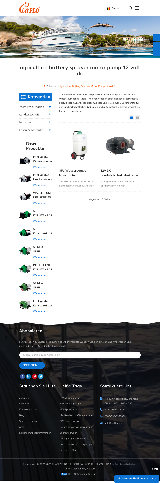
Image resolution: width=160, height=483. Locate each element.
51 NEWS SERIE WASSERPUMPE (42, 288)
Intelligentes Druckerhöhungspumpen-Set (42, 180)
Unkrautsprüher (68, 435)
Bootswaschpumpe (70, 406)
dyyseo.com (88, 471)
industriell (25, 124)
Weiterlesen (39, 169)
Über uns (24, 406)
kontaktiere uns (28, 411)
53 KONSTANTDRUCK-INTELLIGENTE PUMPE (42, 216)
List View (137, 120)
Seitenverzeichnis (28, 423)
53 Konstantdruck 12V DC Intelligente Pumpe (42, 234)
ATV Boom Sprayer (70, 423)
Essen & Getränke (31, 132)
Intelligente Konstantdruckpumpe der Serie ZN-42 (42, 306)
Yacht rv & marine (31, 109)
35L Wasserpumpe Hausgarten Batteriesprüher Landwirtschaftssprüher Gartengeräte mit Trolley (77, 175)
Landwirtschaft (29, 117)
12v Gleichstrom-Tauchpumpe (76, 417)
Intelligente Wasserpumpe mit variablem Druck (42, 162)
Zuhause (49, 88)
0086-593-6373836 (115, 418)
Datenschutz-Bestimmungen (35, 435)
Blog (21, 417)
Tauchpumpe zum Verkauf (74, 441)
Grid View (131, 120)
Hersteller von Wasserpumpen (76, 429)
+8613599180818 (114, 412)
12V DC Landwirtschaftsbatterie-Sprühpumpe (119, 175)
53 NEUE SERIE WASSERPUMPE (42, 252)
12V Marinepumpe (69, 400)
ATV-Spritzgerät (68, 411)
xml (21, 429)
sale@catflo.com (114, 425)
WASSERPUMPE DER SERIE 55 (42, 198)
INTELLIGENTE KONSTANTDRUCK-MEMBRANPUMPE (42, 270)
